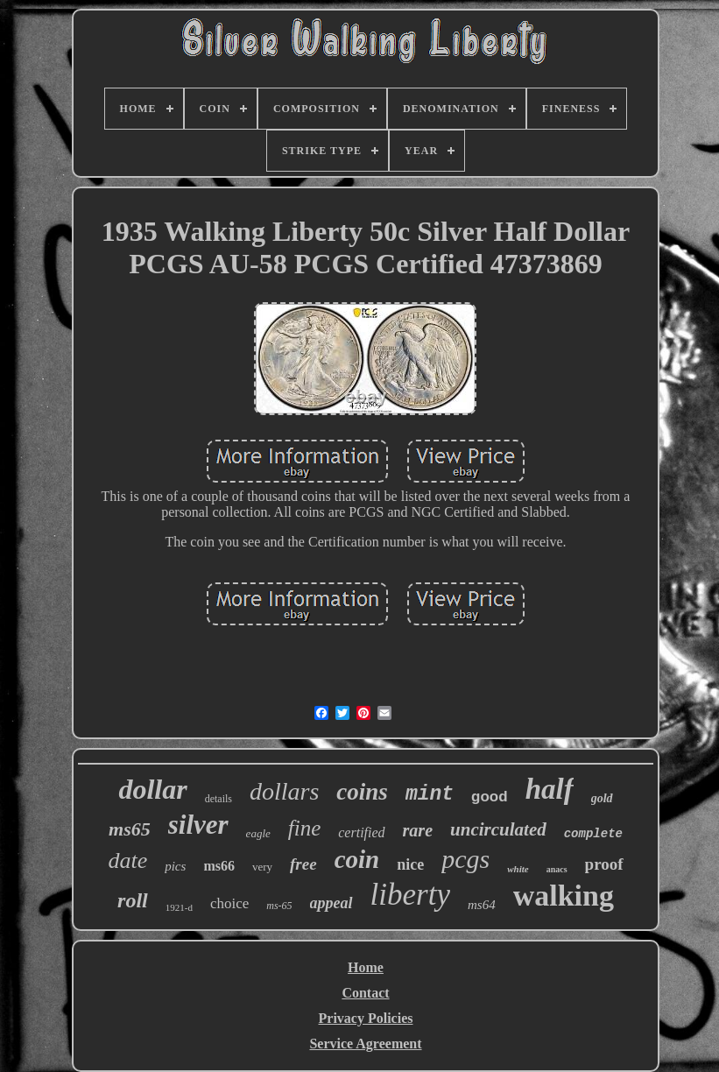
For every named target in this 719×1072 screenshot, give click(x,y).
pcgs (465, 858)
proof (604, 864)
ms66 (219, 865)
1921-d (179, 907)
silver (198, 824)
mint (429, 794)
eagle (258, 833)
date (127, 860)
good (489, 796)
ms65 (130, 829)
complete (593, 834)
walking (563, 895)
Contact (365, 992)
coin (357, 859)
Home (366, 967)
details (218, 799)
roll (132, 900)
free (303, 864)
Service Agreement (365, 1043)
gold (602, 798)
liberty (410, 895)
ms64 (482, 905)
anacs (556, 869)
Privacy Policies (366, 1018)
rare (418, 830)
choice (229, 903)
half (549, 789)
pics (175, 866)
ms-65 (279, 905)
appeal (331, 903)
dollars (284, 791)
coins (362, 792)
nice (410, 864)
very (262, 866)
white (517, 869)
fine (304, 828)
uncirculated (498, 829)
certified (361, 832)
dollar (152, 789)
